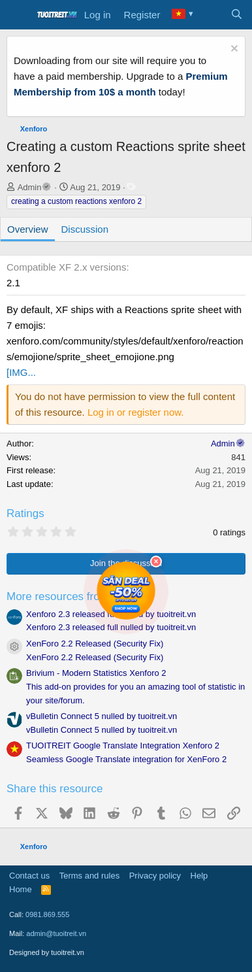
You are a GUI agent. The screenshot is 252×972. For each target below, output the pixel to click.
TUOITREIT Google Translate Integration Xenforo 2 (122, 745)
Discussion (85, 229)
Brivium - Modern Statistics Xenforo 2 (96, 673)
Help (199, 875)
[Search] (236, 15)
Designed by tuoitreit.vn (46, 952)
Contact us (29, 875)
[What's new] (210, 15)
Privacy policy (155, 875)
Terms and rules (89, 875)
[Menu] (18, 15)
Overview (27, 229)
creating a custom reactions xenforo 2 (76, 201)
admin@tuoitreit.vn (56, 933)
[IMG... (21, 372)
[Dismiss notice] (232, 50)
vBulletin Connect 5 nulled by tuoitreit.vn (101, 716)
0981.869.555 (47, 914)
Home (20, 889)
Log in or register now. (135, 412)
